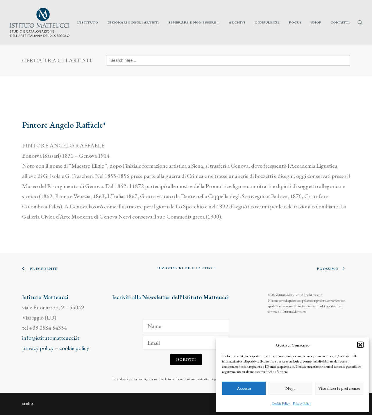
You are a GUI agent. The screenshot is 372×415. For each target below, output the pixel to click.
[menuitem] (87, 22)
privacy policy (38, 348)
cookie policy (74, 348)
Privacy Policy (302, 403)
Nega (290, 388)
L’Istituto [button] (87, 22)
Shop (316, 22)
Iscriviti (186, 359)
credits (27, 403)
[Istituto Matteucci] (39, 22)
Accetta (244, 388)
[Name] (186, 326)
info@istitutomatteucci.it (50, 338)
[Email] (186, 343)
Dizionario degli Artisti (133, 22)
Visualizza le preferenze (339, 388)
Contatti (340, 22)
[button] (360, 345)
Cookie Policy (281, 403)
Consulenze (267, 22)
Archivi (237, 22)
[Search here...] (228, 60)
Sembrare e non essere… (193, 22)
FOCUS (295, 22)
